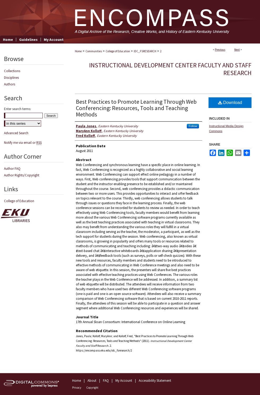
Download (230, 102)
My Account (123, 380)
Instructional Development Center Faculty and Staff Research (170, 69)
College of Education (118, 51)
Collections (12, 71)
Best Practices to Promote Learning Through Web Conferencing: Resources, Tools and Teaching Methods (136, 108)
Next (237, 49)
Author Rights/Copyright (21, 175)
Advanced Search (16, 133)
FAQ (106, 380)
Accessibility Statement (155, 380)
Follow (193, 126)
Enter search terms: (17, 109)
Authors (9, 84)
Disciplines (11, 77)
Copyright (92, 387)
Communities (93, 51)
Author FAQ (12, 168)
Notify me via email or (23, 142)
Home (78, 51)
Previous (220, 49)
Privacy (76, 387)
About (92, 380)
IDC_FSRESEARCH (145, 51)
